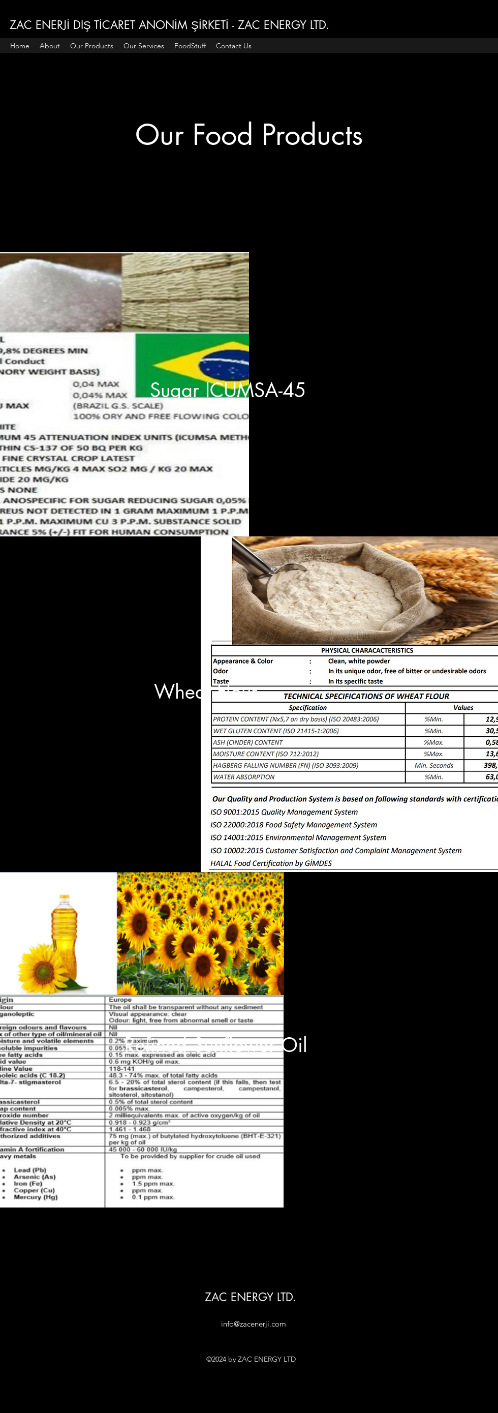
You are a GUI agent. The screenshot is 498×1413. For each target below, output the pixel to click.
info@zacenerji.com (253, 1324)
